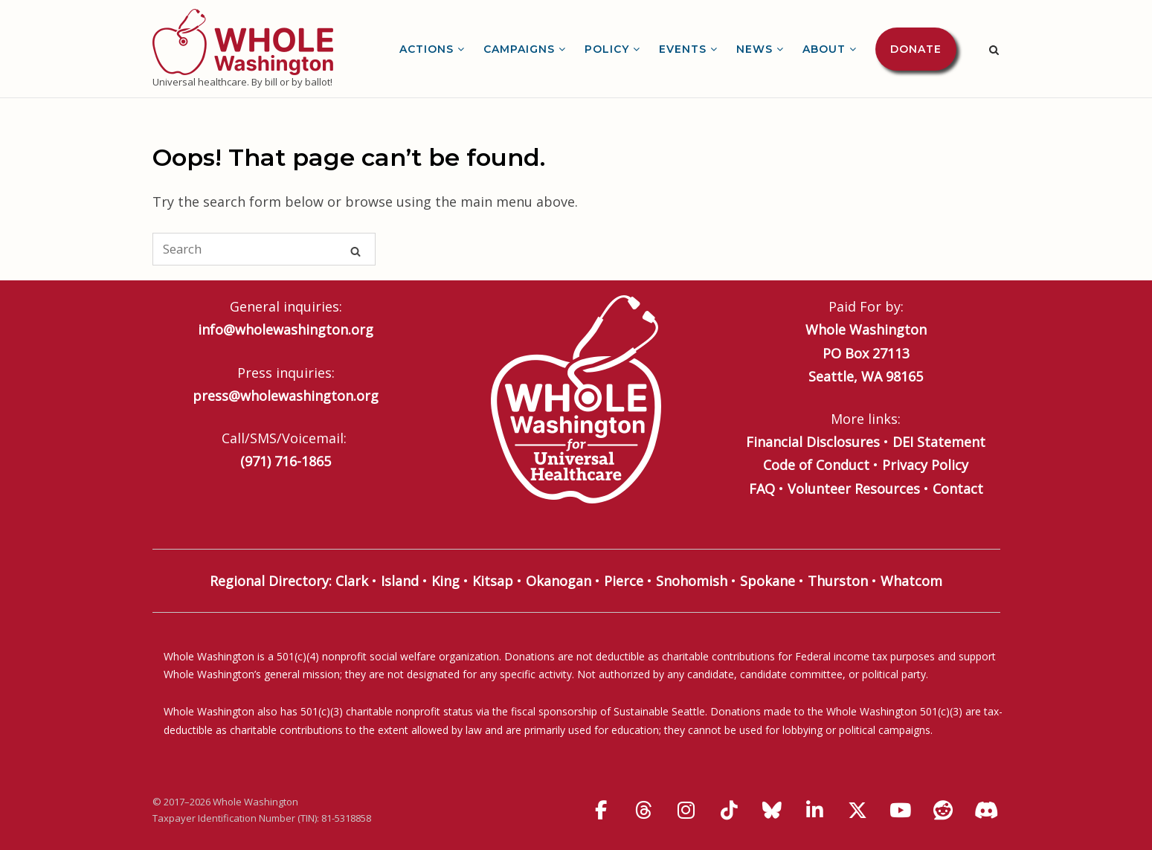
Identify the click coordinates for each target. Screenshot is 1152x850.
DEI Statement (938, 442)
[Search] (355, 250)
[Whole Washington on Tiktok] (728, 810)
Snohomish (691, 581)
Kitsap (492, 581)
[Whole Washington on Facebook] (601, 810)
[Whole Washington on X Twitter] (857, 810)
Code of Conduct (816, 465)
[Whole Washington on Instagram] (686, 810)
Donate (916, 49)
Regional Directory (269, 581)
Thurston (838, 581)
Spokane (767, 581)
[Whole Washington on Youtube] (900, 810)
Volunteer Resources (854, 489)
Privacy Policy (925, 465)
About (824, 49)
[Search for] (264, 249)
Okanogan (558, 581)
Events (683, 49)
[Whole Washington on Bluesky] (772, 810)
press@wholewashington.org (286, 396)
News (754, 49)
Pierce (623, 581)
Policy (607, 49)
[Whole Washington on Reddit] (943, 810)
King (445, 581)
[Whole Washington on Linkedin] (815, 810)
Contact (958, 489)
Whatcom (911, 581)
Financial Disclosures (813, 442)
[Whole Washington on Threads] (643, 810)
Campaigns (519, 49)
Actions (426, 49)
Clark (351, 581)
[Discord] (986, 810)
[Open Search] (994, 50)
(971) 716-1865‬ (285, 461)
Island (400, 581)
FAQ (762, 489)
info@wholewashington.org (285, 329)
